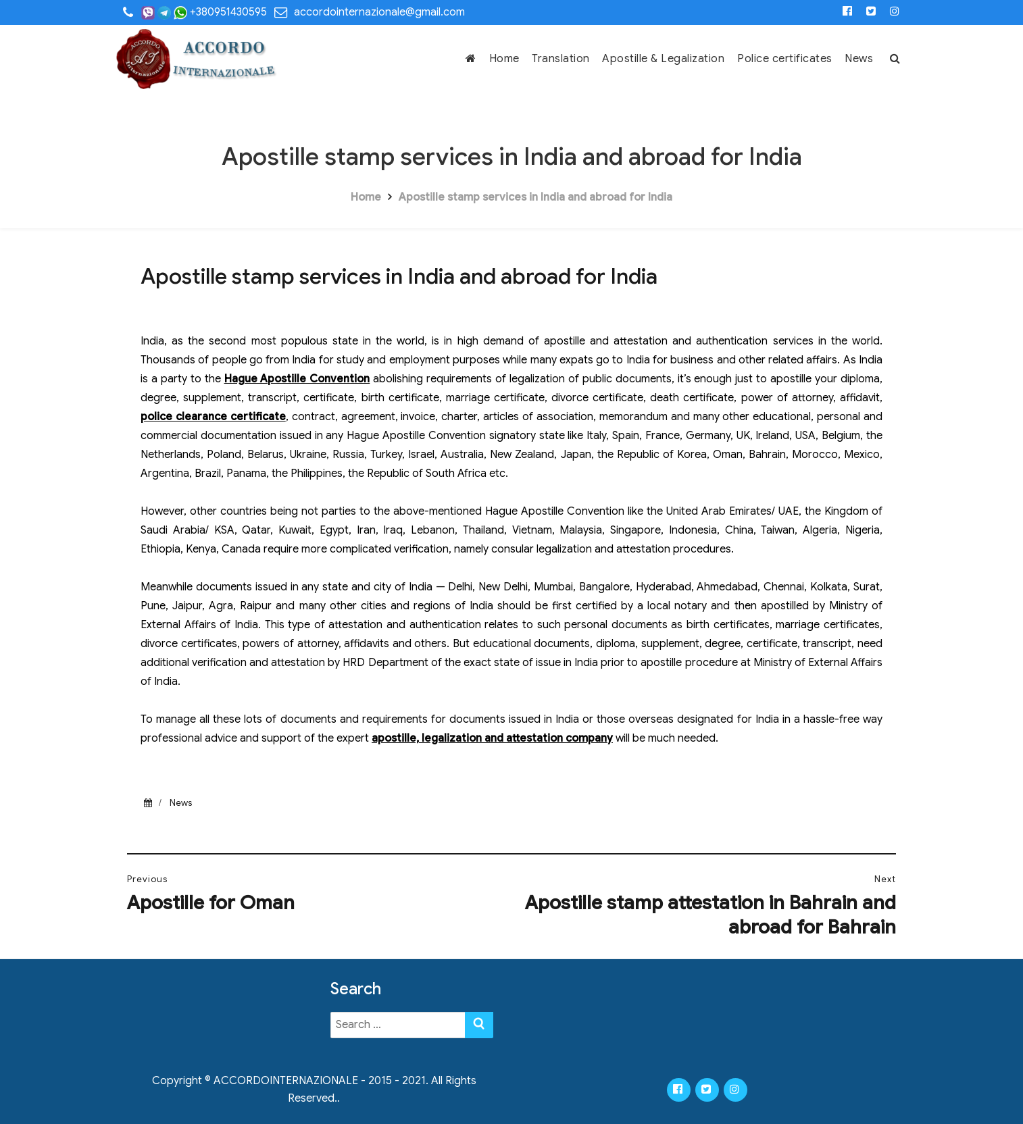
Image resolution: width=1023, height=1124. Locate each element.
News (859, 59)
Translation (561, 59)
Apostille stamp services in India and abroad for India (535, 197)
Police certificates (784, 59)
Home (504, 59)
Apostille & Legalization (663, 59)
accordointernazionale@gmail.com (379, 12)
